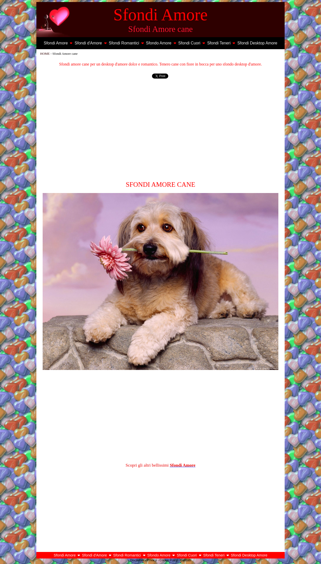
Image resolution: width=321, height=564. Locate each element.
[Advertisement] (160, 132)
